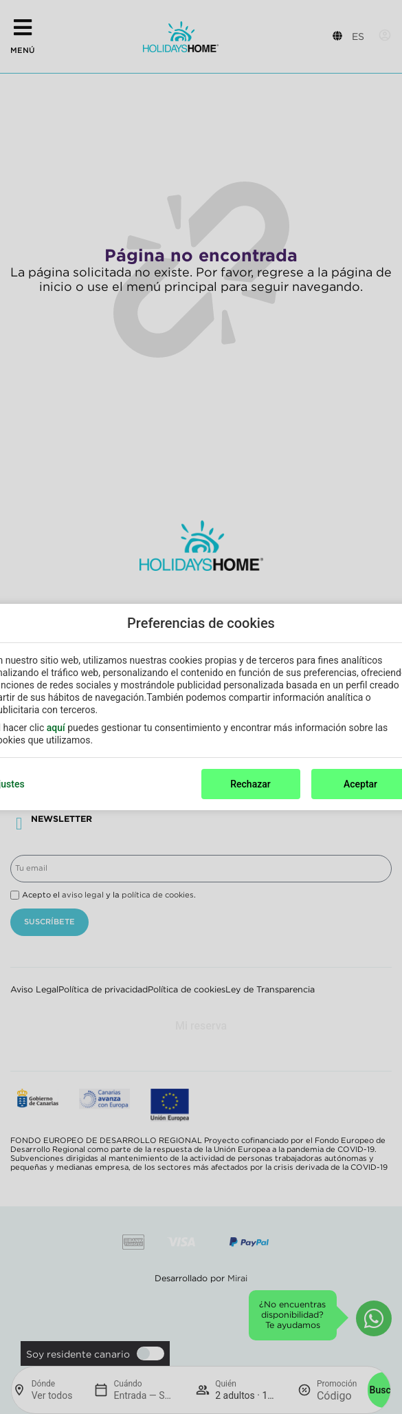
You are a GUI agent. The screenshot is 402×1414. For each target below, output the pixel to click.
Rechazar (250, 784)
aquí (56, 727)
